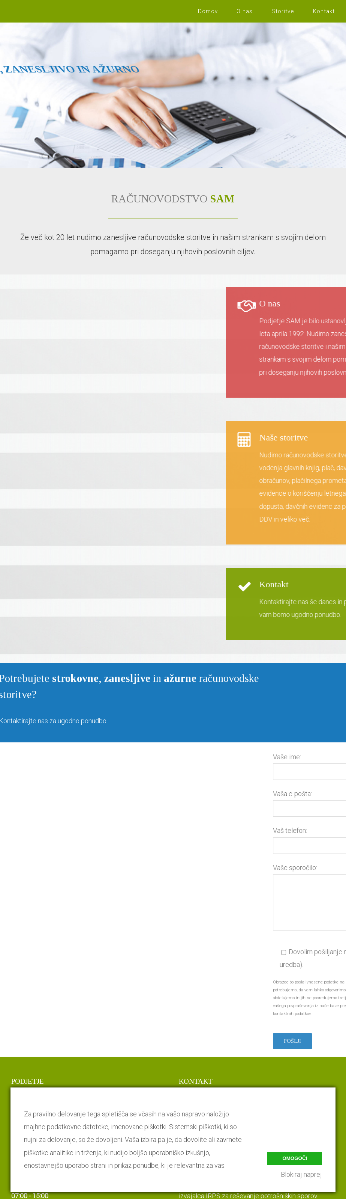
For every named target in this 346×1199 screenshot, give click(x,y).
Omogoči (294, 1158)
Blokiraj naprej (301, 1174)
